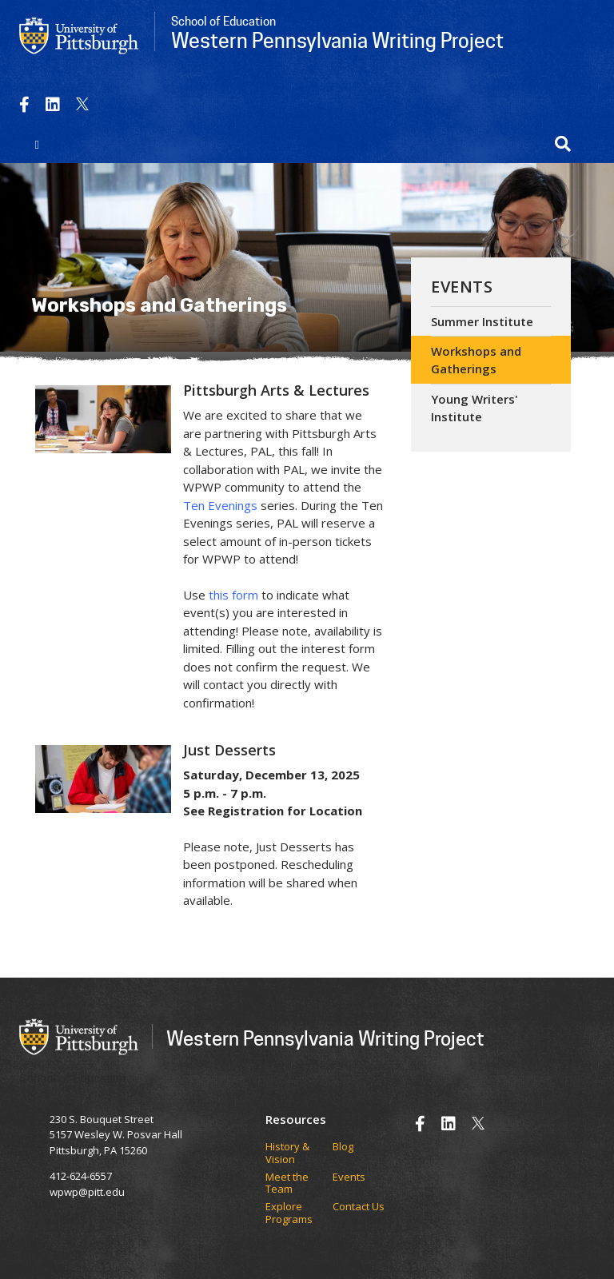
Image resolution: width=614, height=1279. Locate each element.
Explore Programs (289, 1213)
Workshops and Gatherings (476, 360)
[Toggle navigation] (37, 143)
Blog (343, 1147)
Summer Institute (482, 321)
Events (461, 286)
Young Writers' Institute (474, 408)
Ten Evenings (220, 505)
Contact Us (359, 1207)
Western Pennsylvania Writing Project (325, 1038)
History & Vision (287, 1153)
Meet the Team (287, 1183)
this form (233, 595)
